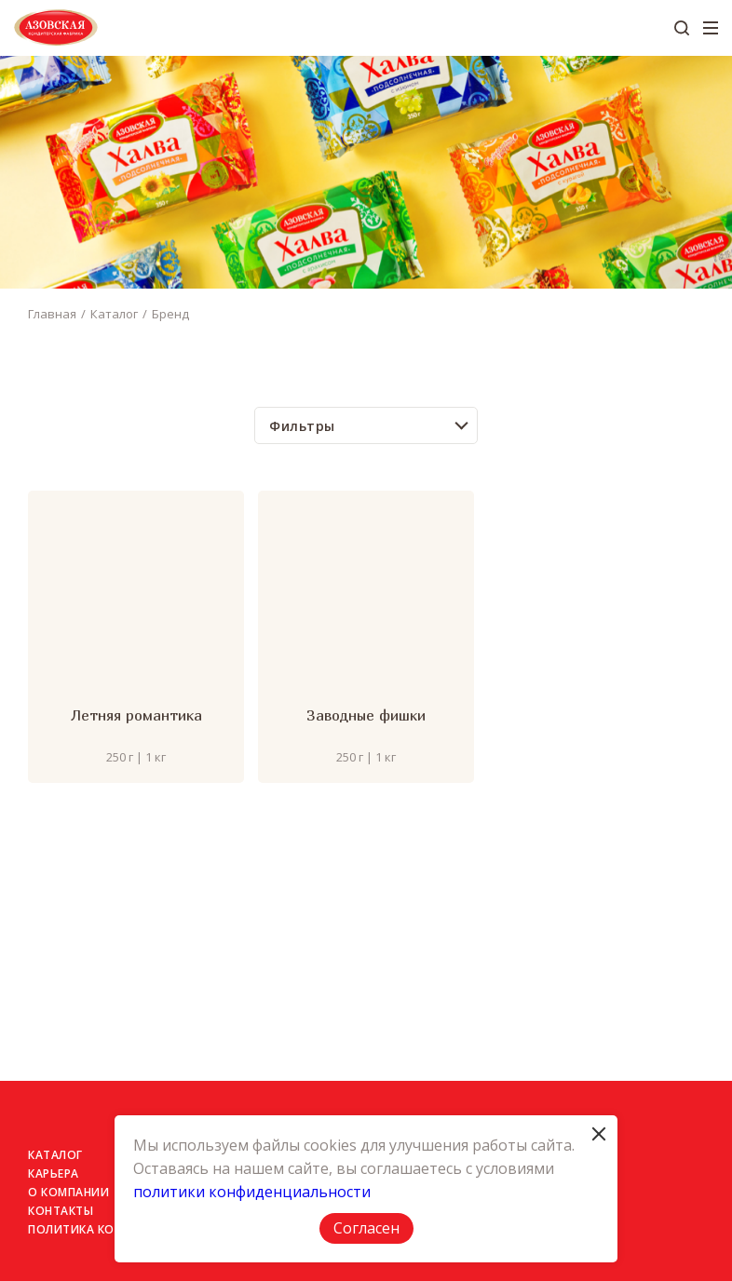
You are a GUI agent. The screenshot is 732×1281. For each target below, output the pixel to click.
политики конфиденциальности (252, 1191)
